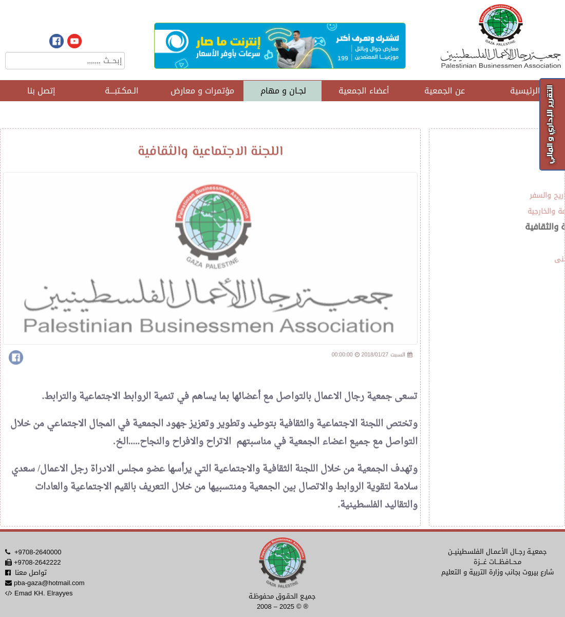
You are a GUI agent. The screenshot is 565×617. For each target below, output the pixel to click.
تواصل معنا (31, 572)
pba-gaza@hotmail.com (49, 582)
